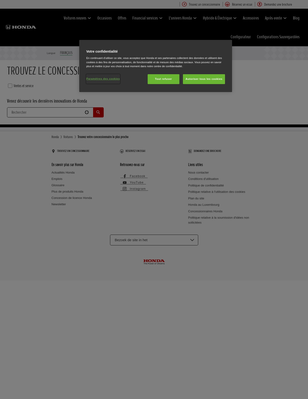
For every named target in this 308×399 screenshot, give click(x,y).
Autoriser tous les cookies (204, 78)
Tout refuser (163, 78)
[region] (155, 66)
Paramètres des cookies (103, 78)
